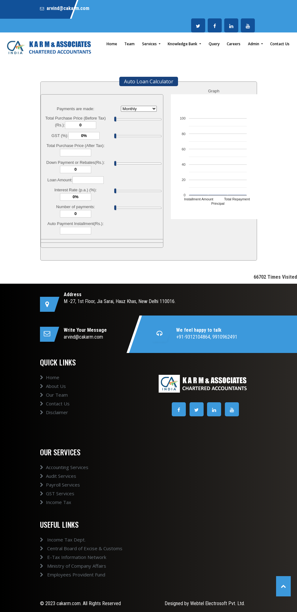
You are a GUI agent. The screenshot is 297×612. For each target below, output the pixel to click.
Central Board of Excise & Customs (77, 548)
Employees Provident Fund (68, 574)
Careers (233, 44)
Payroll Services (60, 489)
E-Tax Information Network (69, 557)
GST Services (57, 498)
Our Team (54, 399)
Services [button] (150, 44)
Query (214, 44)
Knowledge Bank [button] (183, 44)
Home (111, 44)
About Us (53, 390)
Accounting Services (64, 471)
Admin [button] (254, 44)
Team (129, 44)
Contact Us (280, 44)
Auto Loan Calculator (148, 81)
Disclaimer (54, 417)
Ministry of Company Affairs (69, 566)
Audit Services (58, 480)
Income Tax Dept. (58, 539)
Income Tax (55, 506)
